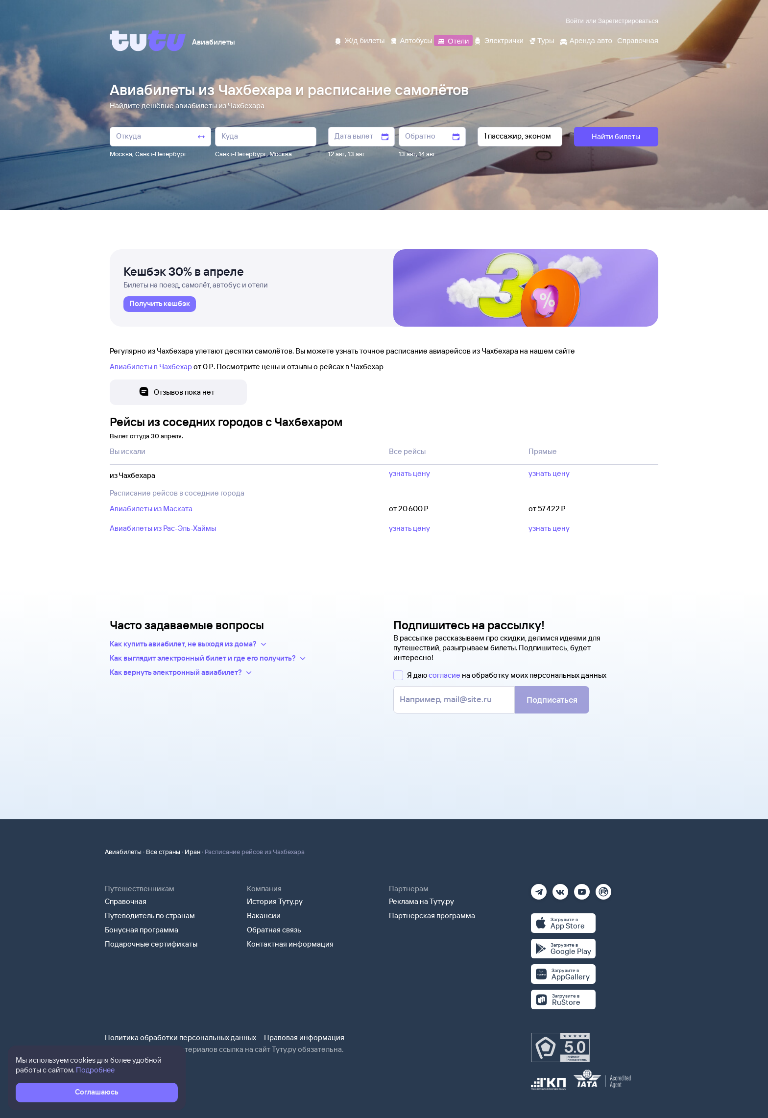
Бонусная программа (141, 929)
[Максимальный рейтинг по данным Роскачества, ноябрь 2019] (560, 1047)
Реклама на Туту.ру (421, 901)
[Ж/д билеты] (359, 40)
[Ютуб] (582, 888)
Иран (192, 852)
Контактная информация (290, 944)
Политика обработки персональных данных (180, 1037)
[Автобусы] (411, 40)
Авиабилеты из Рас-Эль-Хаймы (163, 528)
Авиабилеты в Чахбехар (151, 366)
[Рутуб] (603, 888)
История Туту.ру (275, 901)
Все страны (163, 852)
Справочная (125, 901)
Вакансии (264, 915)
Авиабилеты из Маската (151, 508)
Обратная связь (274, 929)
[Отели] (453, 40)
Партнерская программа (432, 915)
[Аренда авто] (585, 40)
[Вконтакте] (560, 888)
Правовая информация (304, 1037)
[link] (159, 304)
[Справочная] (637, 40)
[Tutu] (148, 40)
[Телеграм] (539, 888)
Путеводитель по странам (150, 915)
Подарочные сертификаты (151, 944)
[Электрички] (498, 40)
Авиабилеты (123, 852)
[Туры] (541, 40)
